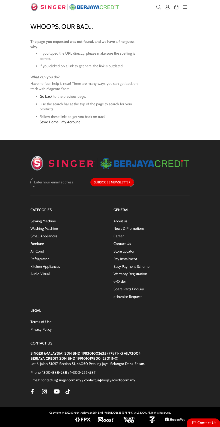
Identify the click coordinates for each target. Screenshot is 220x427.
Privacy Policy (41, 329)
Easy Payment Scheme (131, 266)
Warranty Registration (130, 274)
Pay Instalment (125, 259)
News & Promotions (129, 228)
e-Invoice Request (127, 296)
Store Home (49, 122)
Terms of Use (40, 322)
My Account (70, 122)
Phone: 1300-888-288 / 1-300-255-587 (62, 372)
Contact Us (122, 243)
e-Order (119, 281)
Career (118, 236)
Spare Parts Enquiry (128, 289)
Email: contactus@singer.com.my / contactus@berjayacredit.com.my (82, 380)
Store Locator (123, 251)
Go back (46, 96)
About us (120, 221)
